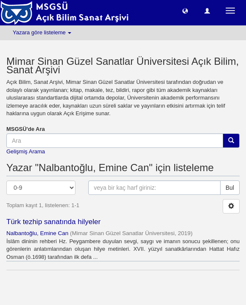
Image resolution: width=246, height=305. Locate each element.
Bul (230, 187)
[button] (185, 10)
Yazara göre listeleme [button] (42, 32)
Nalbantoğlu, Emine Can (37, 233)
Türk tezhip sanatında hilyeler (53, 222)
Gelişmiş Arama (25, 151)
